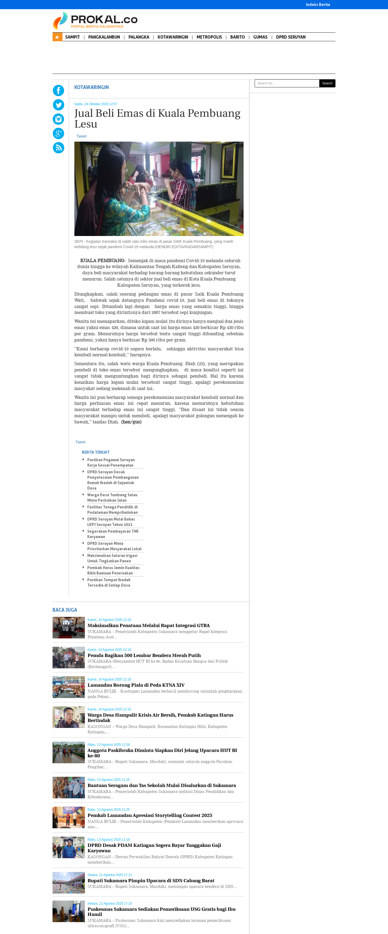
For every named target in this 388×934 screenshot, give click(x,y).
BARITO (237, 37)
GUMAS (260, 37)
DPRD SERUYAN (291, 37)
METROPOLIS (209, 37)
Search (327, 83)
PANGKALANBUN (104, 37)
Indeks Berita (318, 4)
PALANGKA (139, 37)
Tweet (81, 136)
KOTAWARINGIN (173, 37)
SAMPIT (72, 37)
